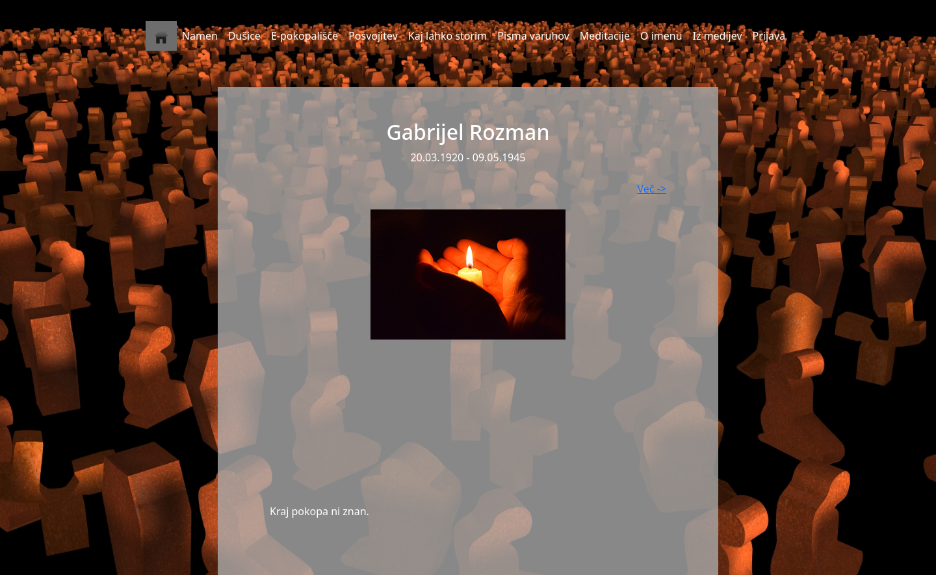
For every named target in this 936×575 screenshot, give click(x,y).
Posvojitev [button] (373, 36)
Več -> (652, 188)
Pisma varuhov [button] (533, 36)
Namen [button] (200, 36)
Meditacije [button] (605, 36)
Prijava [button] (769, 36)
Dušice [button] (244, 36)
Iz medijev (717, 36)
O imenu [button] (661, 36)
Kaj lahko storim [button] (447, 36)
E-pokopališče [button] (304, 36)
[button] (161, 36)
